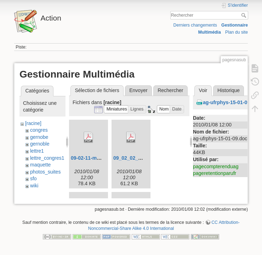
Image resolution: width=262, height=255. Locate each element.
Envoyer (138, 90)
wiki (34, 185)
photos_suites (45, 172)
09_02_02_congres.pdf (139, 158)
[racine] (33, 123)
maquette (40, 165)
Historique (228, 90)
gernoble (40, 144)
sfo (33, 178)
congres (39, 130)
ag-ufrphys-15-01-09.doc (231, 102)
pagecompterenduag (215, 166)
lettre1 (37, 151)
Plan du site (236, 32)
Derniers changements (195, 25)
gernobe (39, 137)
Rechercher (244, 15)
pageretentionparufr (214, 173)
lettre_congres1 (47, 158)
